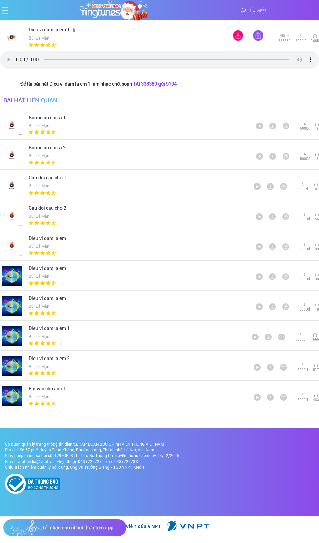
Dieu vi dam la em (47, 238)
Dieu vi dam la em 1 (52, 30)
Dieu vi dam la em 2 (49, 358)
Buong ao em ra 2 (47, 147)
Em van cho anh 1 (47, 388)
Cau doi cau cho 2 (47, 208)
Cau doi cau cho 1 (47, 177)
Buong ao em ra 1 (47, 117)
